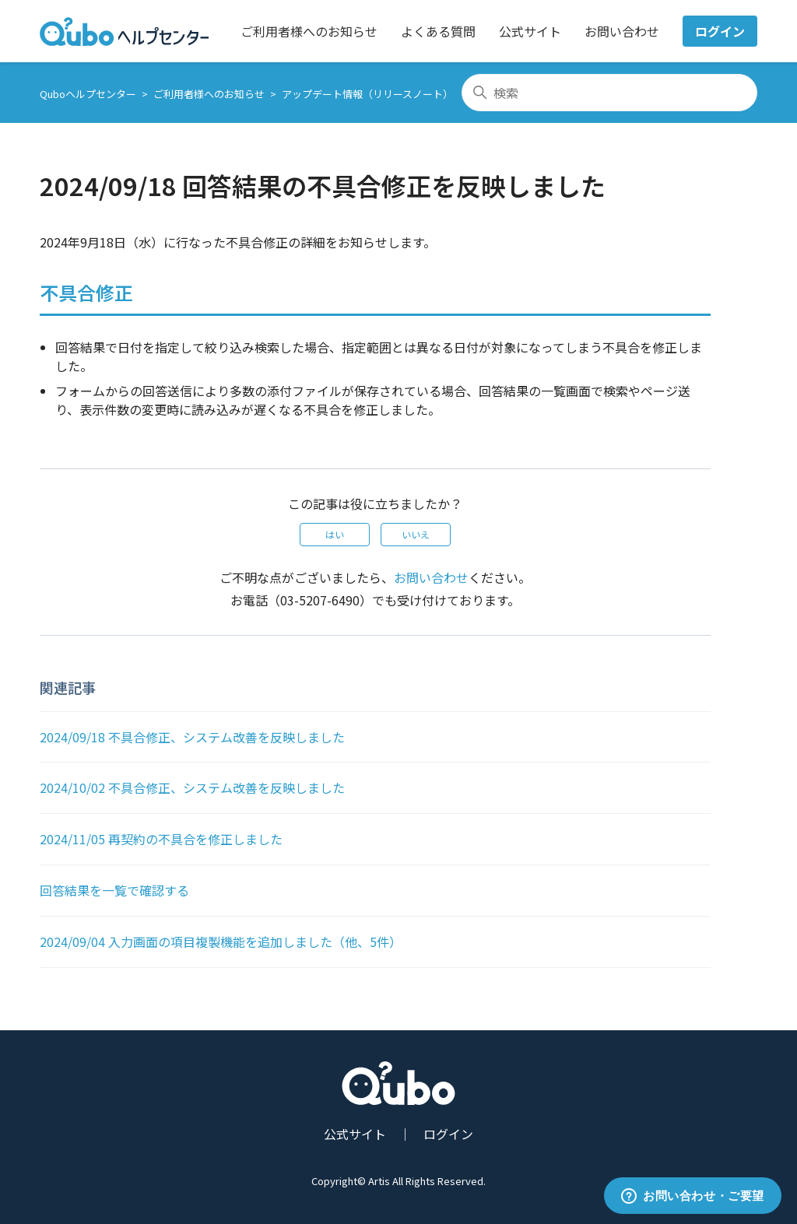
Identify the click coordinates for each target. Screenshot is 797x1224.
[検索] (609, 92)
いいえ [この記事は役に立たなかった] (416, 534)
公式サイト (530, 31)
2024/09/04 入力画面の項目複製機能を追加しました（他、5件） (221, 941)
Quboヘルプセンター (88, 93)
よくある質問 (438, 31)
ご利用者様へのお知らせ (309, 31)
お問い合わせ (622, 31)
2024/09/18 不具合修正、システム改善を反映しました (192, 737)
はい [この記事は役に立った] (334, 534)
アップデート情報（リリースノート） (367, 93)
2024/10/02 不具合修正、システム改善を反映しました (192, 787)
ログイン (720, 31)
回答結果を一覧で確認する (114, 890)
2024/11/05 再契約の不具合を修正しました (161, 838)
